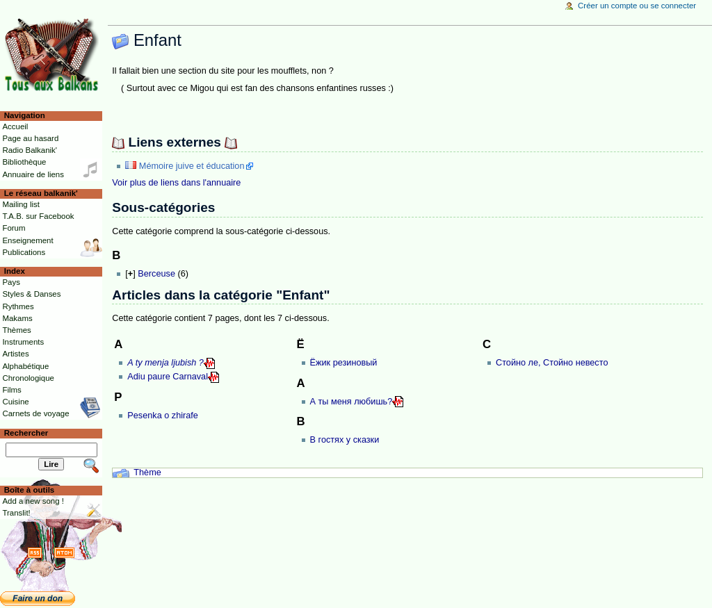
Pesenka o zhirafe (162, 415)
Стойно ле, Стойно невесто (552, 363)
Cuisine (15, 401)
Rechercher (26, 433)
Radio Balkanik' (29, 150)
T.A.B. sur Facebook (38, 216)
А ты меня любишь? (351, 401)
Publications (23, 252)
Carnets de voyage (35, 413)
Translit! (16, 513)
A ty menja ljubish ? (165, 363)
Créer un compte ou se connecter (637, 5)
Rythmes (17, 306)
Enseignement (27, 240)
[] (130, 274)
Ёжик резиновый (344, 363)
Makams (17, 318)
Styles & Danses (31, 294)
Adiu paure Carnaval (167, 376)
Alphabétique (25, 366)
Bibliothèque (24, 162)
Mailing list (20, 204)
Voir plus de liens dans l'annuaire (176, 183)
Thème (147, 472)
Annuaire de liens (33, 174)
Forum (13, 228)
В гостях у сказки (345, 440)
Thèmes (16, 330)
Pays (10, 282)
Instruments (23, 342)
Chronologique (28, 378)
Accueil (15, 126)
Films (11, 390)
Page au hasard (30, 138)
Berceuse (156, 274)
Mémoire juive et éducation (192, 166)
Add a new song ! (33, 501)
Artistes (15, 354)
